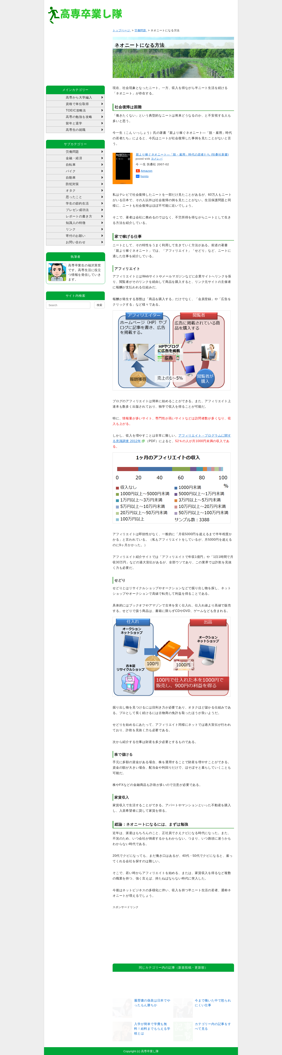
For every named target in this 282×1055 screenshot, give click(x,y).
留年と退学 (74, 123)
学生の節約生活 (77, 203)
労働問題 (141, 30)
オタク (71, 190)
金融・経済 (74, 158)
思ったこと (74, 197)
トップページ (122, 30)
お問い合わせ (76, 242)
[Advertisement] (142, 933)
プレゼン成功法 (77, 210)
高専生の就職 (76, 129)
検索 (99, 305)
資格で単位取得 (77, 104)
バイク (71, 171)
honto (144, 176)
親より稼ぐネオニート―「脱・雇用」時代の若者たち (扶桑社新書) (182, 154)
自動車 (71, 177)
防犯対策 (72, 184)
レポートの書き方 (79, 216)
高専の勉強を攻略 (79, 117)
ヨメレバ (157, 158)
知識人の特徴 (76, 222)
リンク (71, 229)
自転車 (71, 164)
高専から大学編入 (79, 97)
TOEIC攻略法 (76, 110)
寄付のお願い (76, 235)
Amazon (147, 170)
